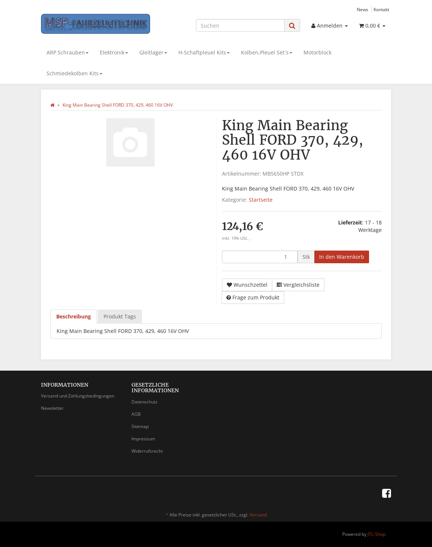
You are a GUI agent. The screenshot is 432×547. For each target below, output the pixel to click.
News (362, 9)
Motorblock (317, 52)
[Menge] (260, 257)
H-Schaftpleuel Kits (204, 52)
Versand (258, 515)
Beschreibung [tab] (73, 316)
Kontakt (381, 9)
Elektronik (114, 52)
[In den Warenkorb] (341, 257)
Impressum (143, 439)
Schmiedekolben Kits (74, 73)
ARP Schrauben (68, 52)
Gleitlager (153, 52)
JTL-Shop (376, 534)
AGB (136, 414)
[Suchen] (240, 25)
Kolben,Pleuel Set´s (266, 52)
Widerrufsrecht (147, 451)
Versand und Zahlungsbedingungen (77, 396)
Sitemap (140, 426)
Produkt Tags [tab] (120, 316)
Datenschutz (144, 402)
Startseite (261, 199)
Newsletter (52, 408)
